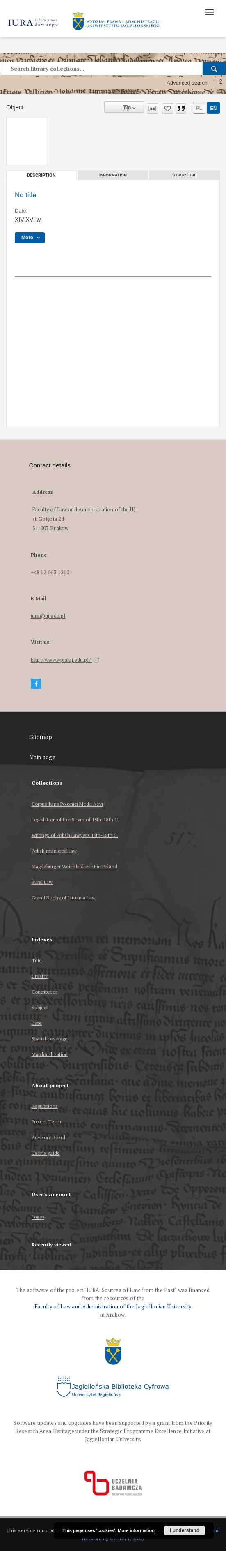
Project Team (46, 1122)
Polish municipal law (54, 851)
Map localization (50, 1054)
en (213, 108)
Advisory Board (49, 1137)
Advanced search (187, 83)
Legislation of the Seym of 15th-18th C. (75, 819)
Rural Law (42, 882)
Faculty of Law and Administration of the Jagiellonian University (113, 1306)
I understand (184, 1530)
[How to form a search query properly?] (220, 83)
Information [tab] (113, 175)
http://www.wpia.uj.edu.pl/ (65, 659)
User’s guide (46, 1153)
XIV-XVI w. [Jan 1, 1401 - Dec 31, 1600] (28, 219)
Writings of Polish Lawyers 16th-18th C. (75, 835)
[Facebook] (36, 683)
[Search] (214, 68)
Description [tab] (41, 175)
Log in (38, 1217)
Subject (40, 1007)
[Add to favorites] (167, 108)
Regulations (45, 1106)
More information (136, 1530)
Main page (42, 757)
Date (37, 1023)
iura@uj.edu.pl (48, 616)
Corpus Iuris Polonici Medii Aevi (67, 804)
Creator (40, 976)
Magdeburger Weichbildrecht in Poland (74, 866)
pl (199, 108)
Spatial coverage (50, 1039)
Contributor (44, 992)
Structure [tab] (185, 175)
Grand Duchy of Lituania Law (64, 898)
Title (37, 960)
